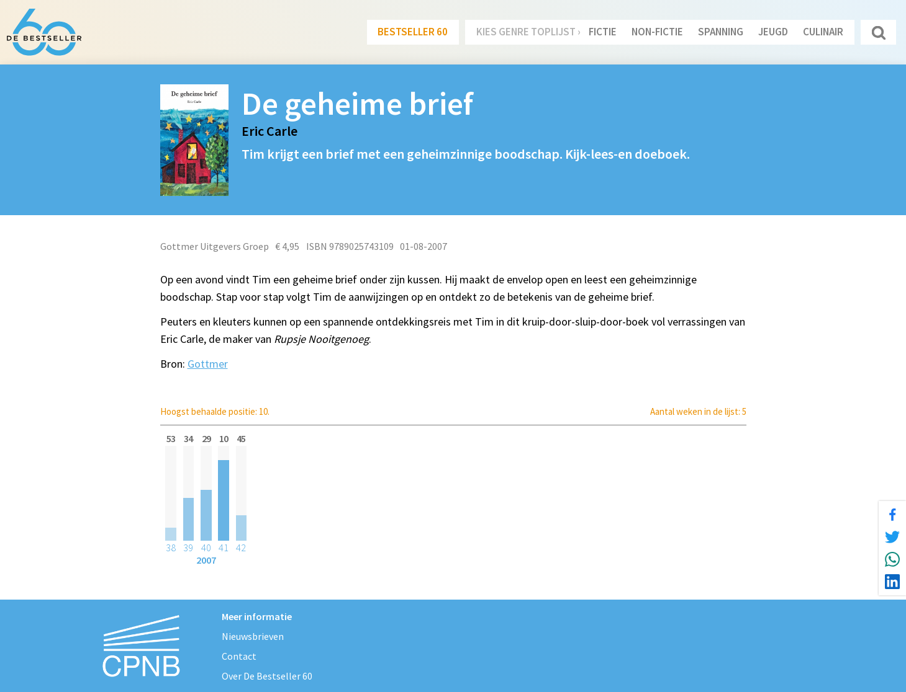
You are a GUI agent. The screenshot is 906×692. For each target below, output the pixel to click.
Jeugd (773, 31)
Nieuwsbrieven (253, 636)
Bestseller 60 (413, 31)
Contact (239, 656)
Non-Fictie (657, 31)
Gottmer (208, 364)
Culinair (823, 31)
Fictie (603, 31)
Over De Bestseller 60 (267, 676)
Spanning (720, 31)
